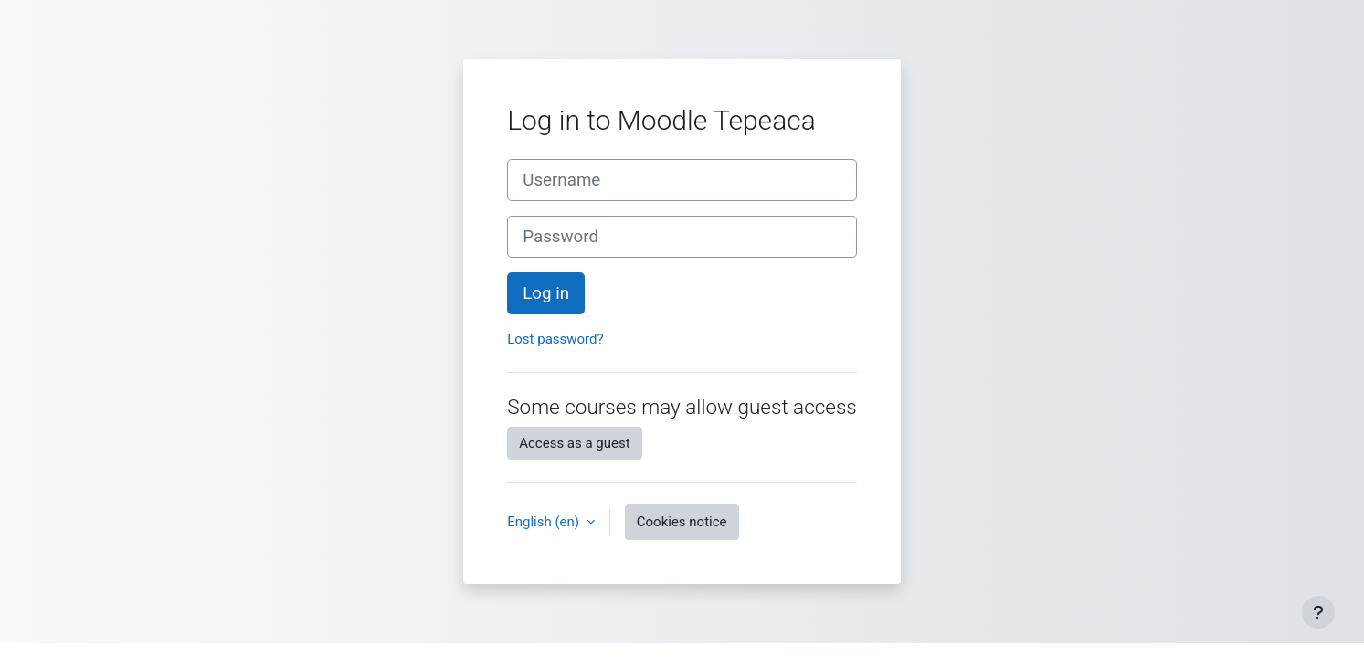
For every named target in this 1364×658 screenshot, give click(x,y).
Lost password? (555, 339)
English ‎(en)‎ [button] (545, 522)
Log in (546, 293)
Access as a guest (574, 443)
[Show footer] (1318, 612)
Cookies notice (682, 522)
